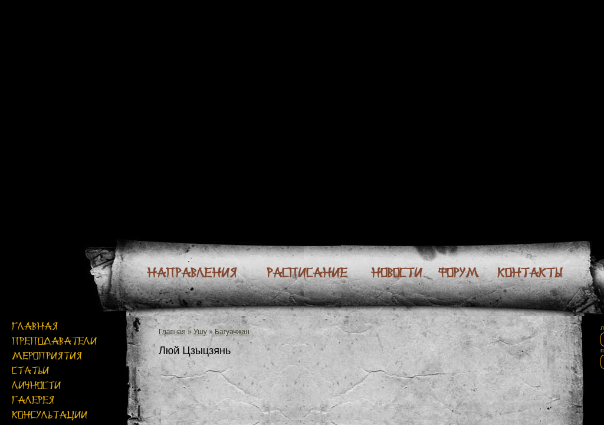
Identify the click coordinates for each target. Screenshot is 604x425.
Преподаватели (54, 341)
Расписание (307, 273)
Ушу (200, 332)
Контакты (529, 273)
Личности (36, 385)
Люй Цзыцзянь (195, 351)
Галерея (33, 400)
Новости (396, 273)
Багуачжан (232, 332)
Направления (192, 273)
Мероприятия (47, 355)
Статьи (30, 370)
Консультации (49, 414)
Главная (35, 326)
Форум (458, 273)
